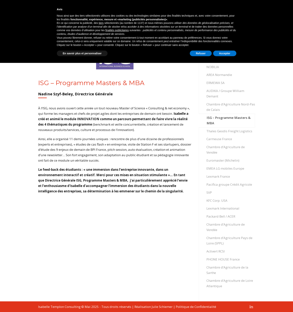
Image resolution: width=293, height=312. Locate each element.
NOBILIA (212, 67)
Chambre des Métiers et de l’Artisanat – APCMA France (226, 48)
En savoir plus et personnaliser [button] (82, 302)
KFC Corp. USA (216, 200)
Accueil (95, 10)
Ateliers (190, 10)
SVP (209, 192)
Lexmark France (218, 176)
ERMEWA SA (215, 83)
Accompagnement (120, 10)
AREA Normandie (219, 75)
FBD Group (214, 59)
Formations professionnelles (159, 10)
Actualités (227, 10)
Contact (245, 10)
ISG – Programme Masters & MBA (229, 120)
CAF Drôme (214, 37)
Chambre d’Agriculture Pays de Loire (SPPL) (229, 240)
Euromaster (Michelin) (222, 160)
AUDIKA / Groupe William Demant (225, 93)
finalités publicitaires (117, 279)
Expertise (208, 10)
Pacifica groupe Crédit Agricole (229, 184)
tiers (101, 272)
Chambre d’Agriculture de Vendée (225, 150)
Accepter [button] (224, 302)
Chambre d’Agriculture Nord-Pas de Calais (230, 107)
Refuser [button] (200, 302)
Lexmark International (222, 208)
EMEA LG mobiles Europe (225, 168)
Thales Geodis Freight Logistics (229, 131)
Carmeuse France (219, 139)
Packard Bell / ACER (220, 216)
